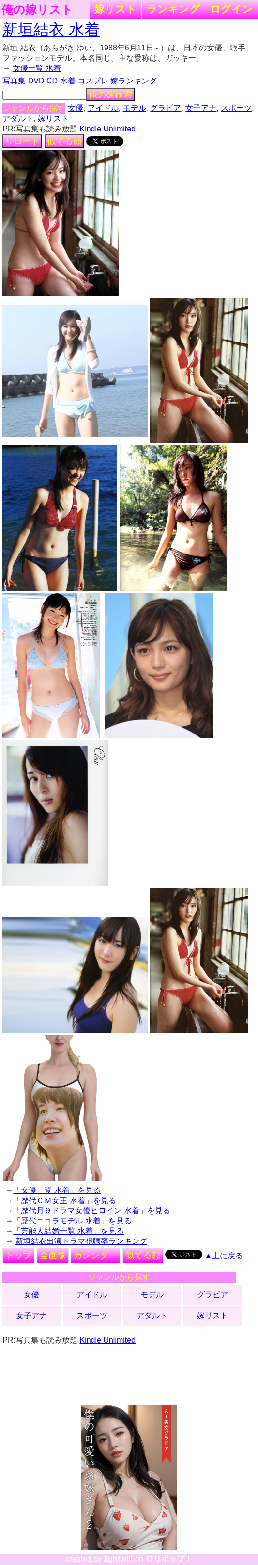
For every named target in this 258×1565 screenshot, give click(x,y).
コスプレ (92, 81)
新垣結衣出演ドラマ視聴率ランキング (81, 1241)
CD (52, 81)
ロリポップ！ (169, 1559)
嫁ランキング (133, 81)
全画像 (53, 1255)
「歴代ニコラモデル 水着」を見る (72, 1221)
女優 (75, 108)
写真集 (14, 81)
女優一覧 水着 (37, 68)
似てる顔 (64, 141)
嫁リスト (115, 9)
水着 (68, 81)
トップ (18, 1255)
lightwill (118, 1559)
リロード (22, 141)
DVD (36, 81)
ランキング (173, 9)
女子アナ (200, 108)
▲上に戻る (224, 1256)
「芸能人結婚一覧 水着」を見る (68, 1231)
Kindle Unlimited (107, 129)
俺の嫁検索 (110, 94)
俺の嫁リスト (37, 9)
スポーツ (236, 108)
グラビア (165, 108)
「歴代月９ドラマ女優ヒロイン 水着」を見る (91, 1210)
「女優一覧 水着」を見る (56, 1190)
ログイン (231, 9)
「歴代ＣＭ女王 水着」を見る (64, 1200)
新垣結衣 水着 (51, 29)
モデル (134, 108)
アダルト (17, 118)
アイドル (103, 108)
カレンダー (95, 1255)
